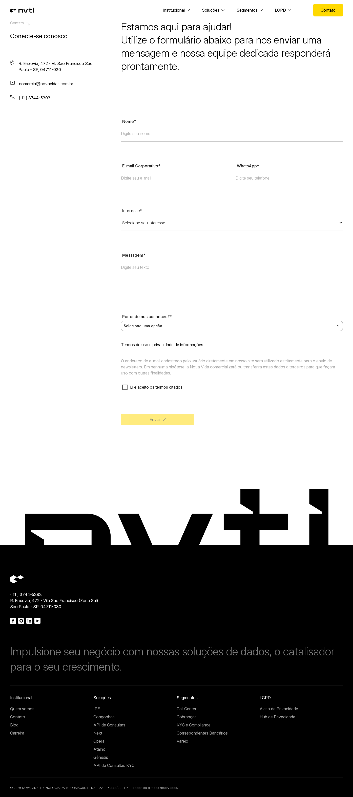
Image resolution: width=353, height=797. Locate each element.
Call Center (186, 708)
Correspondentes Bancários (202, 733)
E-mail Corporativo (141, 165)
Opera (99, 741)
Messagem (134, 255)
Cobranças (187, 716)
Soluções (210, 10)
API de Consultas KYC (113, 765)
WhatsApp (248, 165)
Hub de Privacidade (277, 716)
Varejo (182, 741)
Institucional (174, 10)
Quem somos (22, 708)
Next (97, 733)
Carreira (17, 733)
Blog (14, 724)
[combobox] (232, 326)
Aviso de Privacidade (279, 708)
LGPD (280, 10)
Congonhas (104, 716)
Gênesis (100, 757)
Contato (328, 10)
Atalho (99, 749)
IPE (96, 708)
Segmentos (247, 10)
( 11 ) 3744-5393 (26, 594)
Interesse (132, 210)
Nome (129, 121)
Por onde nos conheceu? (147, 316)
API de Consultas (109, 724)
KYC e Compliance (194, 724)
